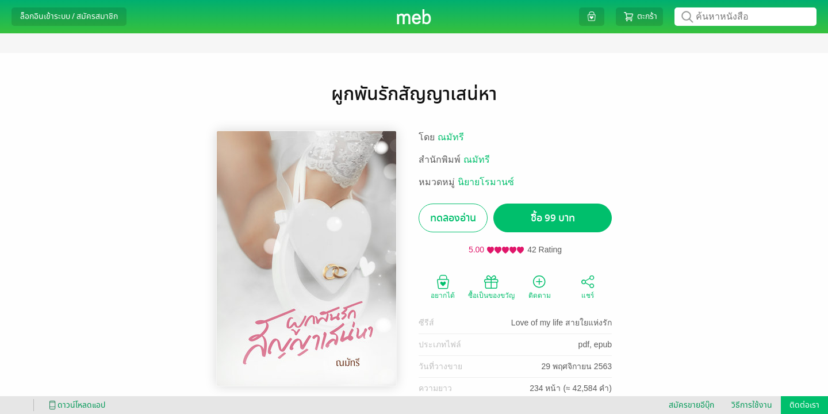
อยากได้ (443, 286)
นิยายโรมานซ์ (486, 182)
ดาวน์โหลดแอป (75, 405)
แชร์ (587, 286)
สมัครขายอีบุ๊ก (691, 405)
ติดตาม (539, 286)
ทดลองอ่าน (453, 218)
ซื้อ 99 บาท (553, 218)
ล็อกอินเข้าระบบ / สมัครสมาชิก (69, 16)
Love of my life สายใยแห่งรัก (561, 322)
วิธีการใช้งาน (751, 405)
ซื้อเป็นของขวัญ (491, 286)
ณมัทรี (451, 137)
